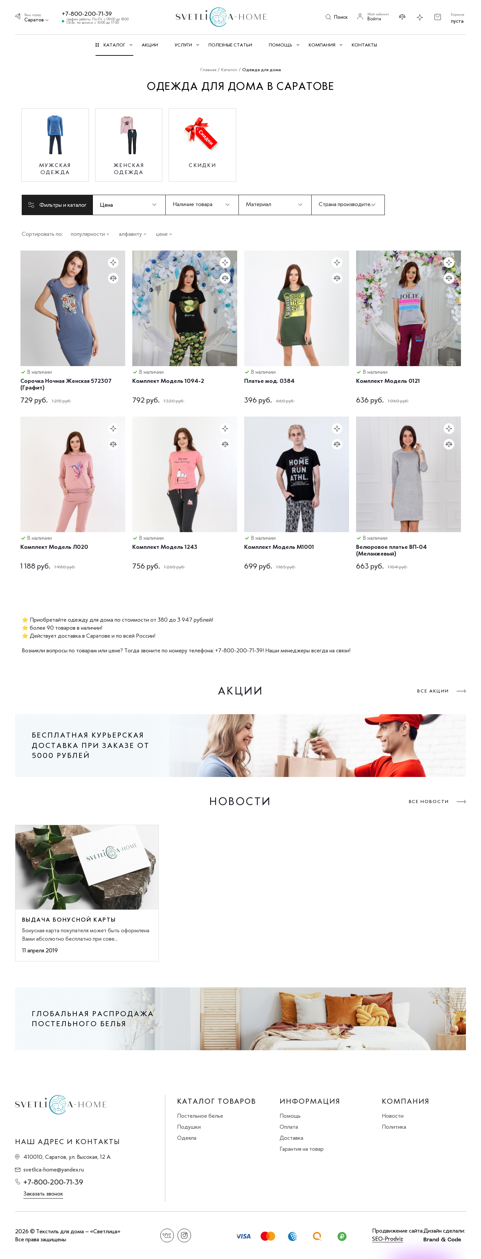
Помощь (290, 1115)
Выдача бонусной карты (69, 919)
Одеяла (186, 1137)
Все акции (433, 691)
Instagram (184, 1235)
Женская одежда (129, 168)
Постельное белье (200, 1115)
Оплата (289, 1126)
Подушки (189, 1126)
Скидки (202, 165)
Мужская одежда (55, 168)
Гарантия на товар (302, 1148)
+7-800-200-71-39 (87, 13)
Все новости (429, 801)
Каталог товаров (216, 1101)
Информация (310, 1101)
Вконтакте (167, 1235)
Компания (406, 1101)
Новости (393, 1115)
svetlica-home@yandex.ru (53, 1169)
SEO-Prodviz (387, 1238)
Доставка (291, 1137)
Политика (394, 1126)
